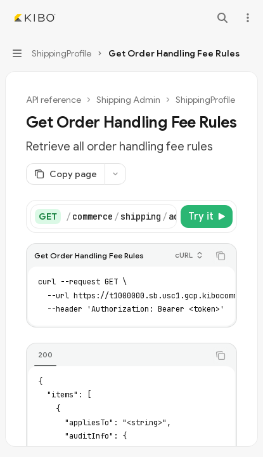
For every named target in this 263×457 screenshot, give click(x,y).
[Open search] (222, 18)
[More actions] (246, 18)
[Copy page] (65, 174)
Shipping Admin (128, 99)
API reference (53, 99)
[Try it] (207, 216)
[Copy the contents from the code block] (220, 256)
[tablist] (117, 355)
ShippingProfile (205, 99)
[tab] (45, 354)
